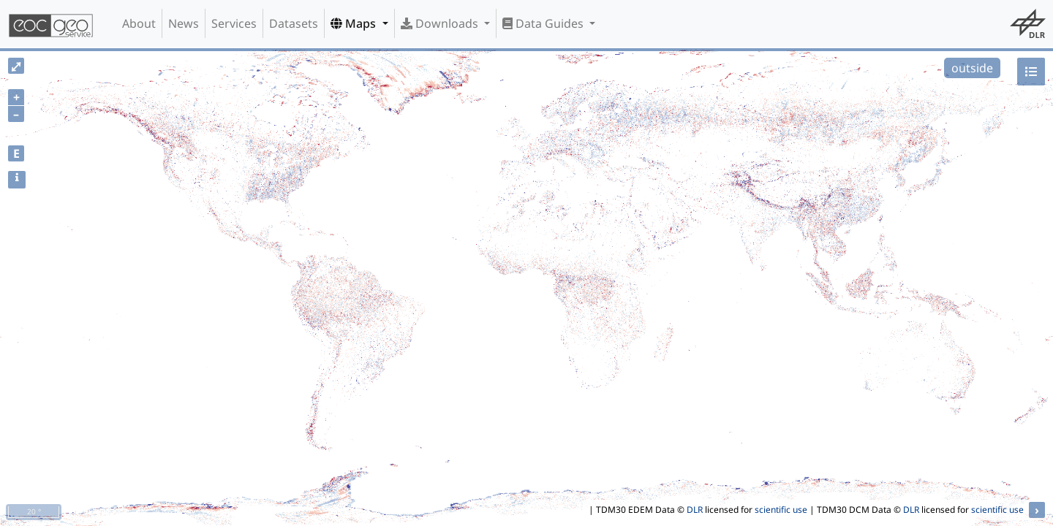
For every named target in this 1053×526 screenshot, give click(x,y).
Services (234, 23)
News (183, 23)
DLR (695, 509)
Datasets (293, 23)
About (139, 23)
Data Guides (544, 23)
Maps (355, 23)
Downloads (441, 23)
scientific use (781, 509)
